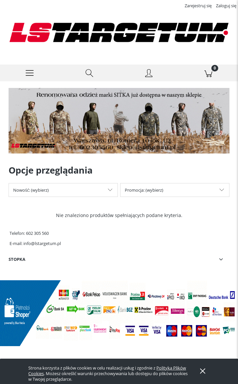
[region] (119, 126)
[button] (30, 78)
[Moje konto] (149, 79)
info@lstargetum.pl (42, 248)
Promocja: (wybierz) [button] (144, 195)
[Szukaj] (89, 78)
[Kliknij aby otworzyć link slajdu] (119, 126)
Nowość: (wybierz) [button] (31, 195)
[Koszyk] (208, 78)
